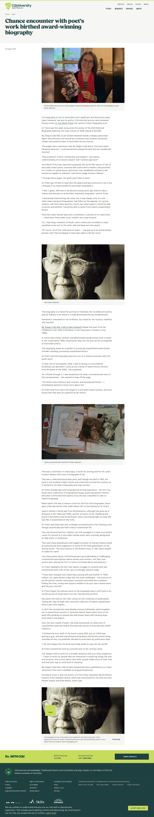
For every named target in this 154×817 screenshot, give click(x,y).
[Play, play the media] (50, 710)
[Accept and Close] (138, 808)
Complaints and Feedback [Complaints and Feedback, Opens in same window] (63, 781)
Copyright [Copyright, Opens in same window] (8, 788)
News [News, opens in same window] (146, 4)
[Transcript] (114, 739)
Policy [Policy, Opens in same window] (56, 785)
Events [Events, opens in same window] (138, 4)
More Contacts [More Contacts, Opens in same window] (132, 756)
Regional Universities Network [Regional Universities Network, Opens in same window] (15, 791)
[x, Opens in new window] (97, 791)
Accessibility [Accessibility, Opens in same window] (34, 785)
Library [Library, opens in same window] (130, 4)
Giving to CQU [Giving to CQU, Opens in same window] (59, 788)
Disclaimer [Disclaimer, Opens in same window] (33, 788)
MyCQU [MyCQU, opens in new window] (121, 4)
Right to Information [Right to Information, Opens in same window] (37, 781)
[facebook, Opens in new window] (80, 791)
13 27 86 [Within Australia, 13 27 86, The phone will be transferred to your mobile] (57, 758)
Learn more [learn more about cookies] (51, 813)
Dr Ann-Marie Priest (64, 123)
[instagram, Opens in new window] (86, 791)
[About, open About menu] (139, 8)
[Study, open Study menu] (108, 8)
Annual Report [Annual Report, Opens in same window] (35, 791)
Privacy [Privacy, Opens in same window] (7, 785)
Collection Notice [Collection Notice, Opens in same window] (11, 781)
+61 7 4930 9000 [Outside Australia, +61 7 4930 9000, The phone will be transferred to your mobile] (84, 758)
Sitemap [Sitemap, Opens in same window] (57, 791)
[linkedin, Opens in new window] (91, 791)
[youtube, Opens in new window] (103, 791)
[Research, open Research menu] (119, 8)
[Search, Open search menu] (147, 8)
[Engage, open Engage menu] (129, 8)
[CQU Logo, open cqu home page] (18, 6)
